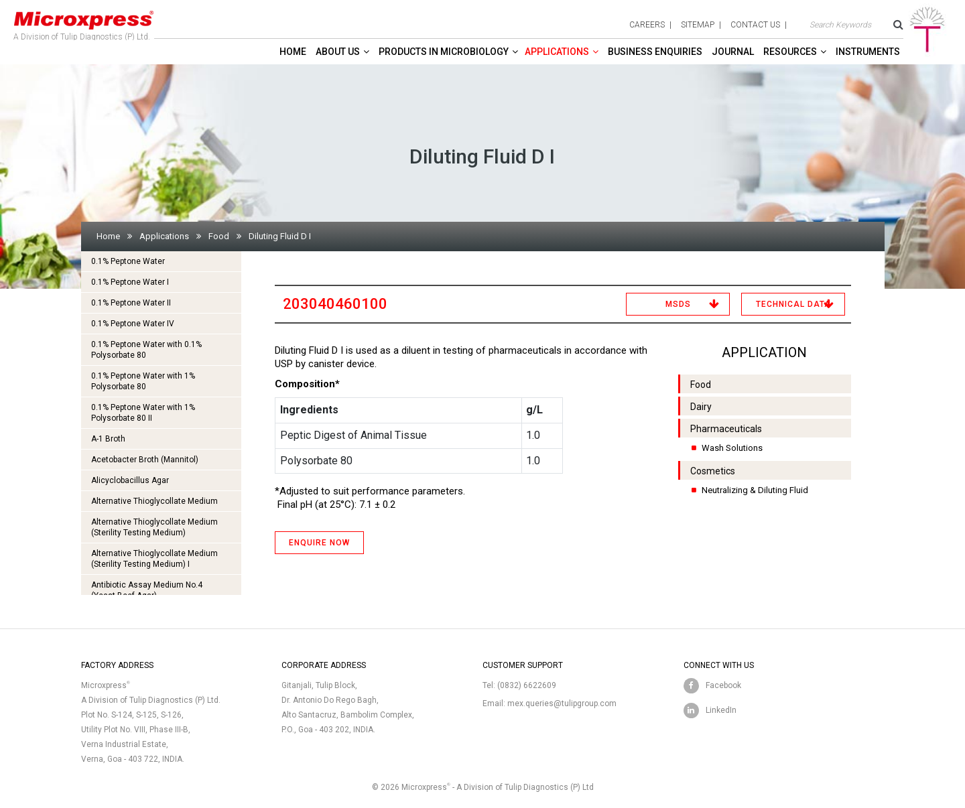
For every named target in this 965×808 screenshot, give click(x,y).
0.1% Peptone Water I (130, 282)
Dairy (701, 406)
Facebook (723, 685)
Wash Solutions (732, 448)
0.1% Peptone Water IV (132, 323)
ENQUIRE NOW (319, 542)
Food (218, 236)
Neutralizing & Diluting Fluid (755, 490)
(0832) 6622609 (526, 685)
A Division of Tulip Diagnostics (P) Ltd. (83, 23)
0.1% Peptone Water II (131, 303)
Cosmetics (712, 471)
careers (647, 24)
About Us (338, 51)
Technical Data (793, 304)
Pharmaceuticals (726, 428)
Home (292, 51)
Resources (790, 51)
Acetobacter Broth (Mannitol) (144, 459)
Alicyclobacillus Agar (130, 480)
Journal (733, 51)
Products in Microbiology (444, 51)
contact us (755, 24)
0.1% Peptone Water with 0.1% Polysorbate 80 (146, 350)
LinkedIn (721, 710)
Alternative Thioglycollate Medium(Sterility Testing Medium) (154, 527)
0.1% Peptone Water (128, 261)
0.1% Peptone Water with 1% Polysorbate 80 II (143, 413)
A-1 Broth (108, 439)
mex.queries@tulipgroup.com (562, 703)
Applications (557, 51)
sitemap (697, 24)
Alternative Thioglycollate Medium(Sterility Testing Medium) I (154, 559)
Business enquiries (655, 51)
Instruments (868, 51)
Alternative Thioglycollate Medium (154, 501)
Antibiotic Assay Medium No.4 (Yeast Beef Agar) (146, 590)
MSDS (678, 304)
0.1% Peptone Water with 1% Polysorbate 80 (143, 381)
